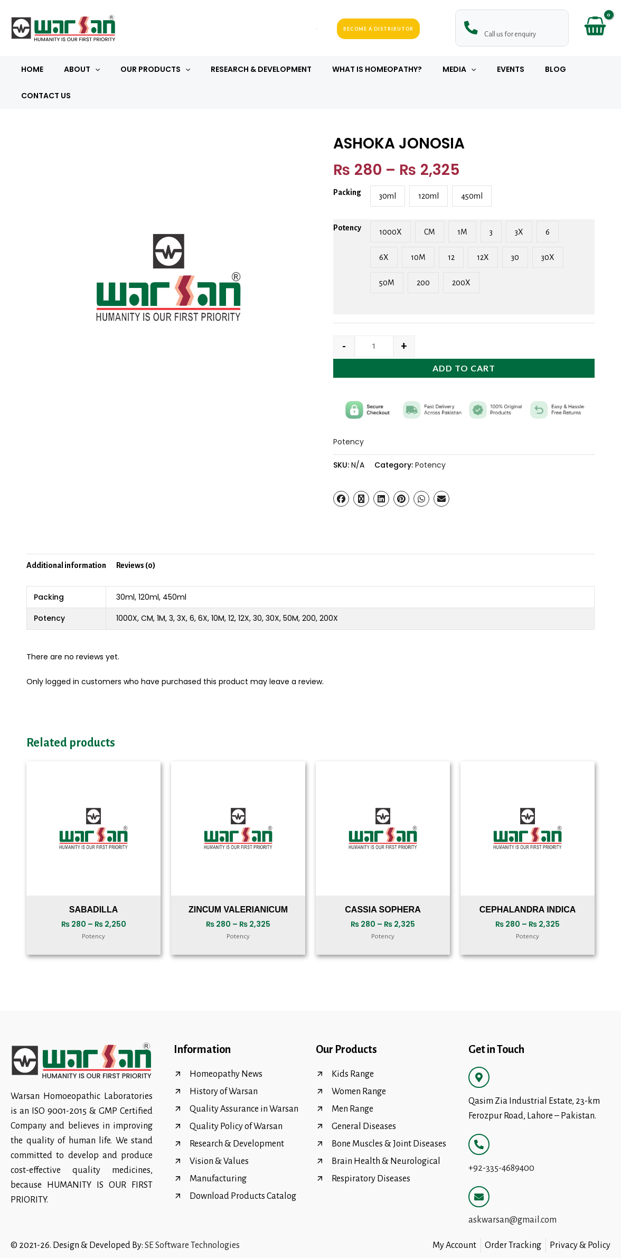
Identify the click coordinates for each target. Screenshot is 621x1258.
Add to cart (463, 342)
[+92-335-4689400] (479, 1118)
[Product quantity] (374, 320)
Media (435, 69)
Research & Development (249, 69)
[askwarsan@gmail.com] (479, 1170)
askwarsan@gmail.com (512, 1193)
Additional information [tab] (66, 539)
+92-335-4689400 (501, 1142)
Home (37, 69)
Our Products (149, 69)
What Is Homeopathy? (359, 69)
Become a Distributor (378, 28)
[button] (94, 69)
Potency (347, 201)
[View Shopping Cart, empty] (594, 28)
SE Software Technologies (192, 1219)
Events (481, 69)
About (81, 69)
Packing (347, 166)
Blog (520, 69)
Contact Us (570, 69)
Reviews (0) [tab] (135, 539)
